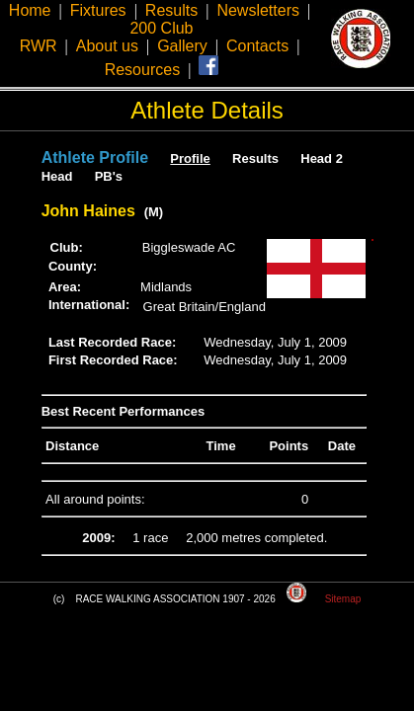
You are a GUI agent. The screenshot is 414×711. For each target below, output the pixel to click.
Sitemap (343, 598)
